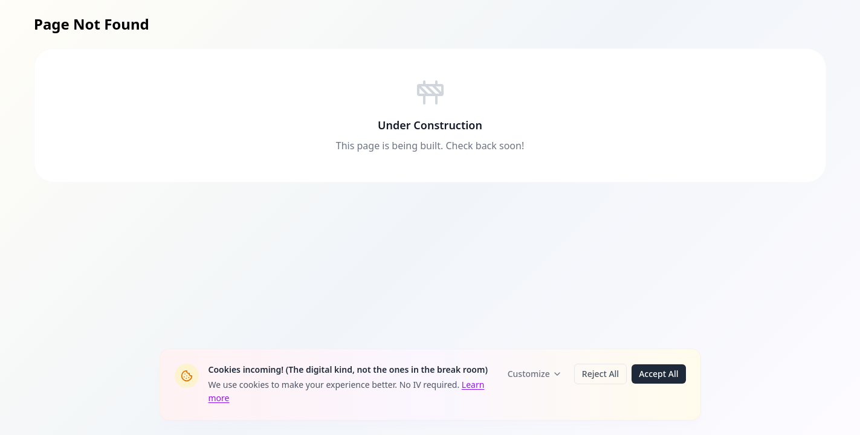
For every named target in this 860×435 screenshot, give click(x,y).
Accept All (658, 373)
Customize (535, 373)
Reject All (600, 373)
